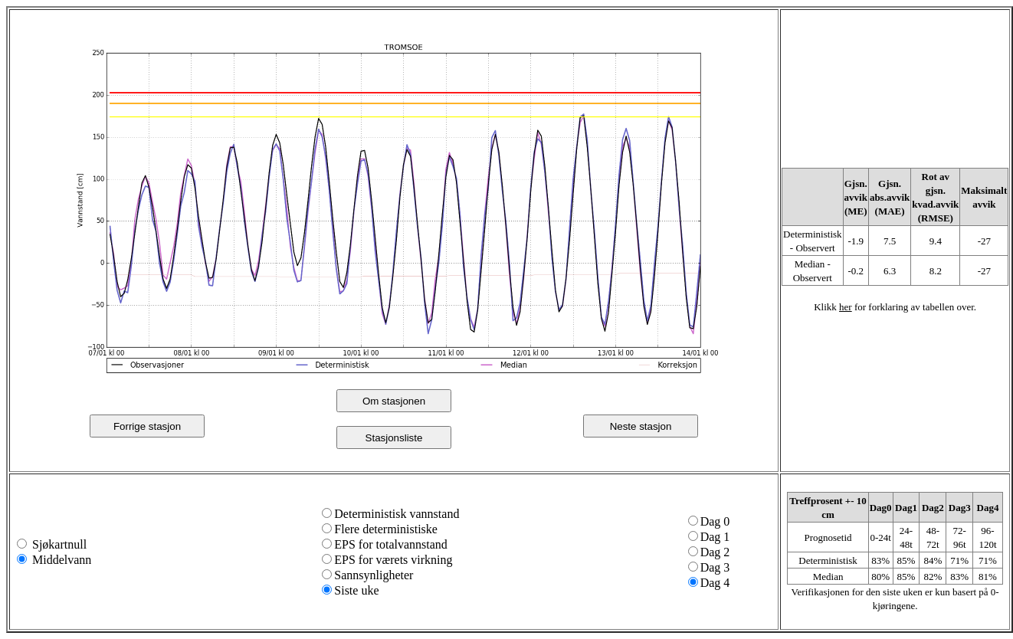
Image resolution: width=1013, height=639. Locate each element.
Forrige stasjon (147, 426)
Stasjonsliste (394, 438)
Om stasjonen (393, 401)
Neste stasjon (641, 426)
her (845, 307)
